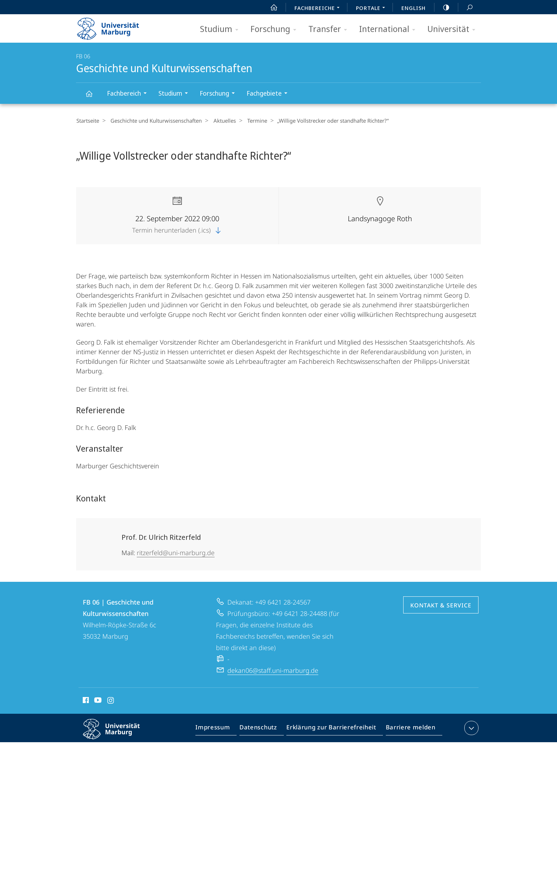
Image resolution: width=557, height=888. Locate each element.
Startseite (87, 120)
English (413, 7)
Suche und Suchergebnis (465, 7)
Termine (250, 120)
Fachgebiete (269, 94)
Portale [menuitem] (372, 8)
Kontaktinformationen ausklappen (470, 727)
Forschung (275, 29)
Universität (453, 29)
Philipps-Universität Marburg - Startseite (114, 26)
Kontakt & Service (440, 605)
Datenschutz (264, 729)
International (389, 29)
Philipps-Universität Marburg (117, 734)
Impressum (220, 729)
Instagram (111, 701)
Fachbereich (129, 94)
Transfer (330, 29)
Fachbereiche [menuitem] (319, 8)
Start (270, 7)
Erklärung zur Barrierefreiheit (333, 729)
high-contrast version (442, 7)
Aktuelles (220, 120)
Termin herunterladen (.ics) (177, 229)
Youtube (97, 701)
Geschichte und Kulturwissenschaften (93, 97)
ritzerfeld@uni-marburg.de (176, 552)
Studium (221, 29)
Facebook (85, 701)
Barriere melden (408, 729)
